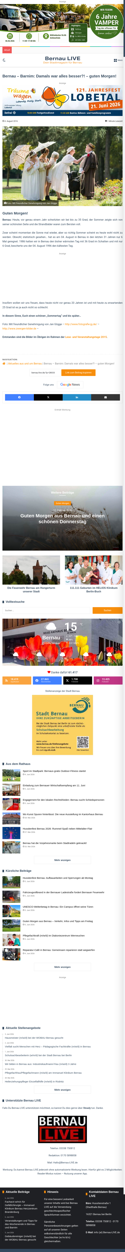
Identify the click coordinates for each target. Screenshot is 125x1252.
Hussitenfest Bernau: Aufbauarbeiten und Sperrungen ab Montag (58, 878)
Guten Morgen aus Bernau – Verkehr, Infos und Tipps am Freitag (58, 921)
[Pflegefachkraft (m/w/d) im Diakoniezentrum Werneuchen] (11, 940)
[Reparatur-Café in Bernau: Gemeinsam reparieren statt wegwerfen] (11, 954)
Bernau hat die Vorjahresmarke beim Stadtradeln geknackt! (55, 843)
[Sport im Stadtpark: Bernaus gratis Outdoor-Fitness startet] (11, 775)
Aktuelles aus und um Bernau (25, 363)
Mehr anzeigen (62, 860)
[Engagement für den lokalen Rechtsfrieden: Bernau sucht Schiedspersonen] (11, 804)
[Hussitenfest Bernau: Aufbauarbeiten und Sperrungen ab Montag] (11, 882)
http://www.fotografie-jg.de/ (81, 324)
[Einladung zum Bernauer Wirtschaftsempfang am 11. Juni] (11, 790)
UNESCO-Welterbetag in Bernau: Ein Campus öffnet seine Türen (58, 906)
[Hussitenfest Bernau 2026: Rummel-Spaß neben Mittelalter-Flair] (11, 833)
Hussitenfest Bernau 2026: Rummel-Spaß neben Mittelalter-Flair (57, 828)
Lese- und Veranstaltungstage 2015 (86, 337)
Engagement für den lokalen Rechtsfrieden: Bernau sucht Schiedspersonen (63, 799)
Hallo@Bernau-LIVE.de (65, 1162)
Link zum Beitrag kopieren (78, 372)
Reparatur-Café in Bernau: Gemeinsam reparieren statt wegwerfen (59, 950)
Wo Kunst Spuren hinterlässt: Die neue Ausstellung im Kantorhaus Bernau (63, 814)
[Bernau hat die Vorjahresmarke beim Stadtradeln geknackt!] (11, 847)
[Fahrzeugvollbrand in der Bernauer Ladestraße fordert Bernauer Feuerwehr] (11, 897)
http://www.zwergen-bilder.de (19, 328)
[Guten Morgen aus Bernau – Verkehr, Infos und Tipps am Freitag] (11, 925)
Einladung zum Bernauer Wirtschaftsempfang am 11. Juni (54, 785)
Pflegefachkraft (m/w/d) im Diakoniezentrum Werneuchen (54, 935)
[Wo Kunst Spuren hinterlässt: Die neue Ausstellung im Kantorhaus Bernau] (11, 819)
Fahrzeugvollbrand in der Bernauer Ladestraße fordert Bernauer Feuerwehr (63, 892)
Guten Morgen (62, 503)
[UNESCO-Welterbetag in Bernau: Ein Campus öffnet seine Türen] (11, 911)
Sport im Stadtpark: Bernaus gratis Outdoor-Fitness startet (54, 771)
